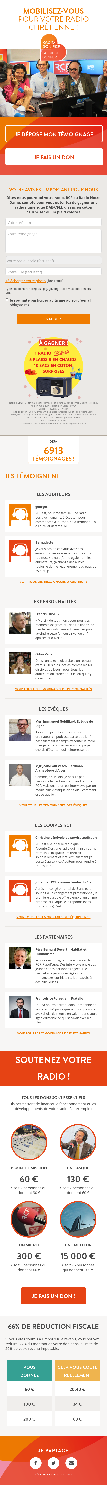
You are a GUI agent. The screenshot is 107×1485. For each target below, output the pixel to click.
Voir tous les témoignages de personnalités (53, 689)
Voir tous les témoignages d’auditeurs (53, 582)
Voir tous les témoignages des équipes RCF (53, 917)
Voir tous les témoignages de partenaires (53, 1033)
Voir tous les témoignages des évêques (53, 805)
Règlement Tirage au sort (53, 1475)
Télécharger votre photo (25, 281)
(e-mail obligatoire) (50, 303)
